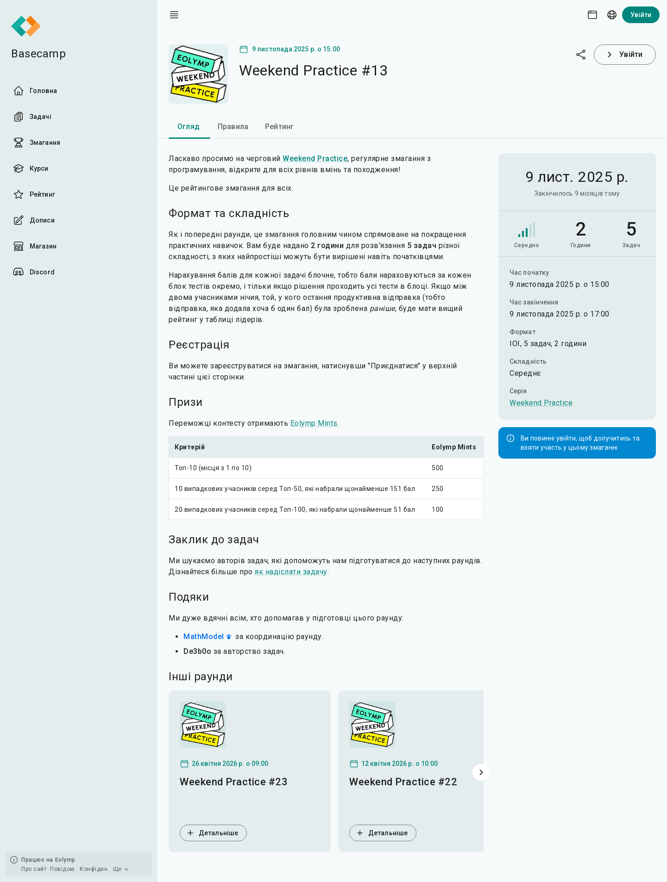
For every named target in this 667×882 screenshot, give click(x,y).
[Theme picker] (592, 15)
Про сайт (33, 869)
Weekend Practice (541, 402)
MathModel (208, 636)
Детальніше (212, 833)
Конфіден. (94, 869)
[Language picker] (612, 15)
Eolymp (65, 860)
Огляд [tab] (188, 126)
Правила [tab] (233, 126)
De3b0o (197, 651)
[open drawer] (174, 15)
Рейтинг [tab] (279, 126)
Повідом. (63, 869)
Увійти (640, 15)
